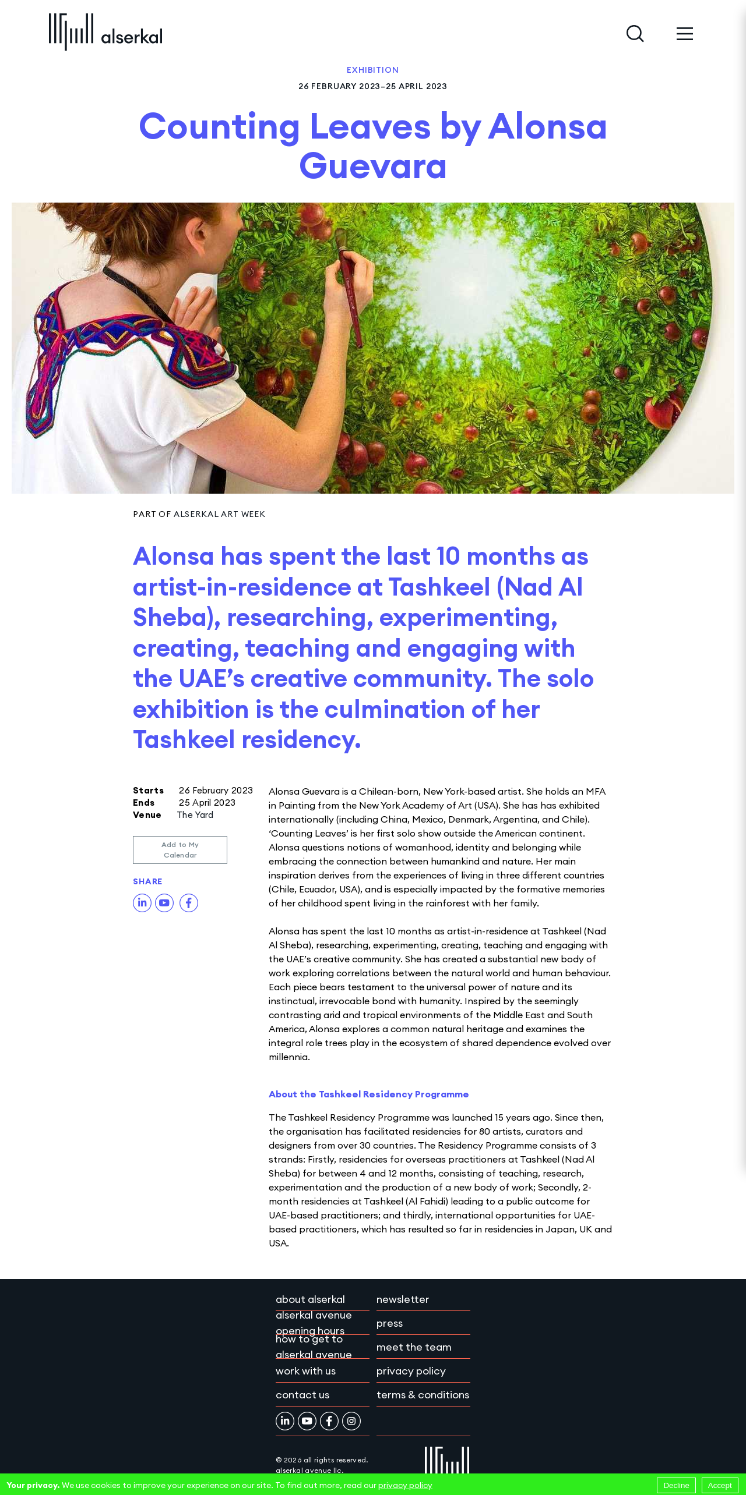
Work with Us (306, 1370)
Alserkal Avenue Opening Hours (314, 1322)
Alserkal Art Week (220, 514)
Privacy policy (411, 1370)
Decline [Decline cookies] (676, 1485)
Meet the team (414, 1347)
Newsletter (403, 1299)
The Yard (195, 814)
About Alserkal (310, 1299)
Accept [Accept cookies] (720, 1485)
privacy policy (405, 1485)
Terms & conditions (422, 1394)
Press (389, 1323)
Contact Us (302, 1394)
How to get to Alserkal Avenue (314, 1346)
